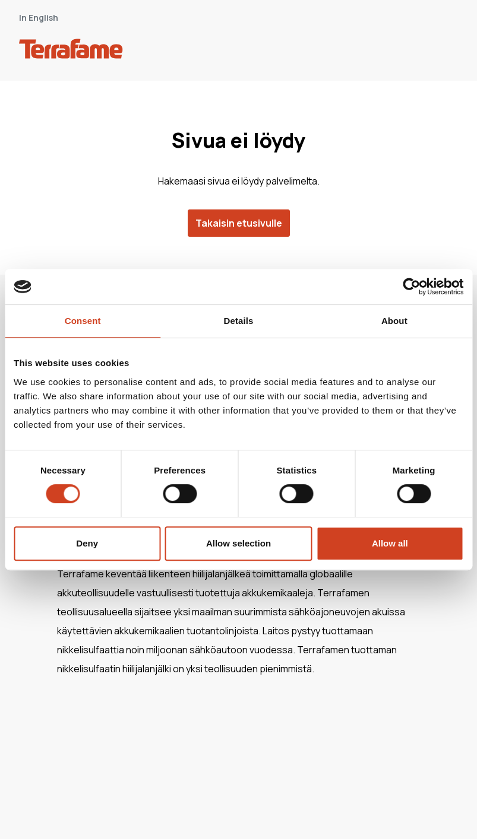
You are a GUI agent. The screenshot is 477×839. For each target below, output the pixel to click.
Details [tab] (239, 321)
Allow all (390, 543)
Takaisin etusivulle (238, 223)
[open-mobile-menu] (445, 51)
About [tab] (394, 321)
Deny (87, 543)
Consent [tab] (83, 321)
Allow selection (238, 543)
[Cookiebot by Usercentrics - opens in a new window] (411, 286)
